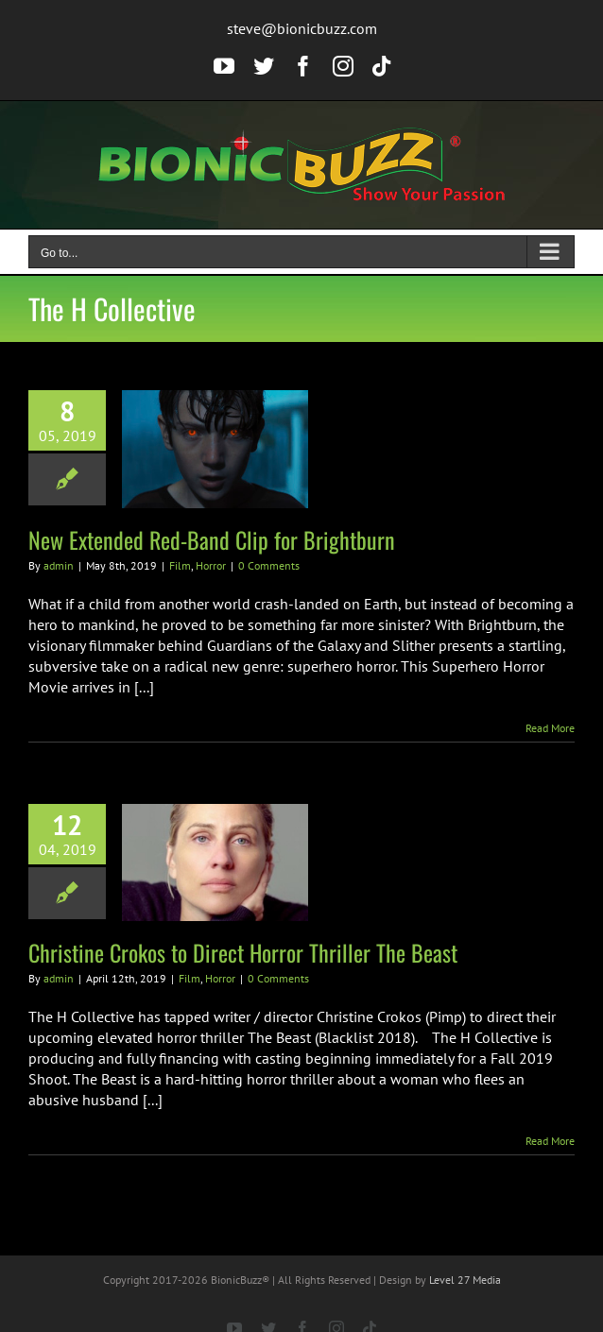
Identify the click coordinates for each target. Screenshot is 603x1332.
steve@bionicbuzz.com (302, 28)
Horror (211, 565)
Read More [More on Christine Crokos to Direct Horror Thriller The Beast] (550, 1141)
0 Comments (269, 565)
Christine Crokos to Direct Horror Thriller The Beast (242, 952)
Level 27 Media (465, 1279)
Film (180, 565)
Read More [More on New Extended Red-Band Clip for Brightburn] (550, 728)
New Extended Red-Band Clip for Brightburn (211, 539)
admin (58, 565)
